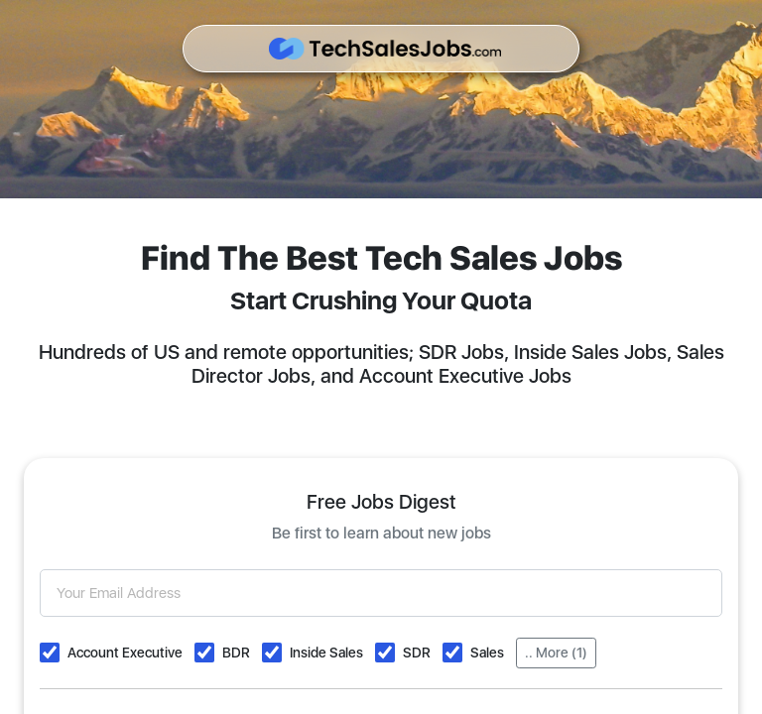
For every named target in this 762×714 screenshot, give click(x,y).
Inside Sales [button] (326, 652)
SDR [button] (417, 652)
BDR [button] (236, 652)
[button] (50, 652)
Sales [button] (487, 652)
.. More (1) (556, 652)
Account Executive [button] (125, 652)
